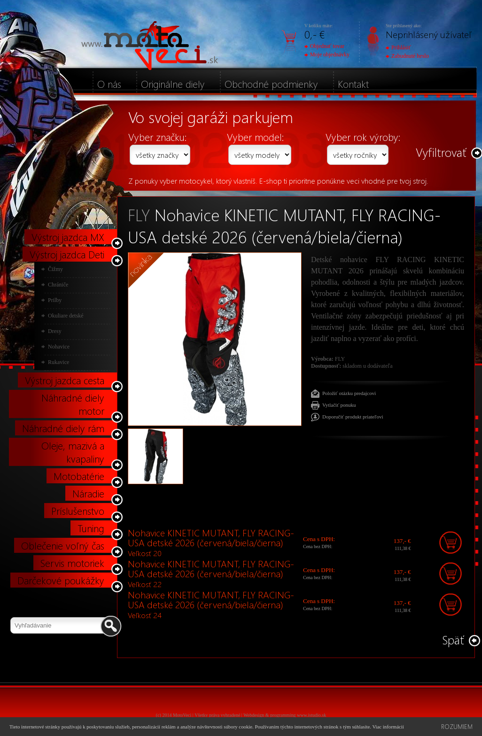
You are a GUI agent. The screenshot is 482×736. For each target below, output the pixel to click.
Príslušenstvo (77, 510)
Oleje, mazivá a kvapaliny (72, 452)
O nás (109, 83)
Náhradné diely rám (63, 427)
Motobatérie (79, 475)
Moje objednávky (327, 54)
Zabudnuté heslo (407, 56)
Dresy (55, 331)
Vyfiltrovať (441, 152)
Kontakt (353, 83)
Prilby (55, 300)
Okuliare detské (66, 315)
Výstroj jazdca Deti (67, 254)
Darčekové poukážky (60, 580)
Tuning (91, 528)
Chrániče (58, 284)
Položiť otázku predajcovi (349, 393)
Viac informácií (388, 726)
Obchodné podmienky (271, 83)
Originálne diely (173, 83)
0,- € (314, 34)
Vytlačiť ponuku (339, 405)
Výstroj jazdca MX (67, 236)
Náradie (88, 493)
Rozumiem (457, 726)
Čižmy (55, 269)
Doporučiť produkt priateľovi (352, 416)
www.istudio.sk (311, 715)
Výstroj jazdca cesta (64, 380)
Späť (453, 639)
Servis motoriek (72, 562)
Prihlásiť (398, 47)
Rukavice (58, 362)
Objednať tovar (324, 46)
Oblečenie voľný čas (62, 545)
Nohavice (59, 346)
